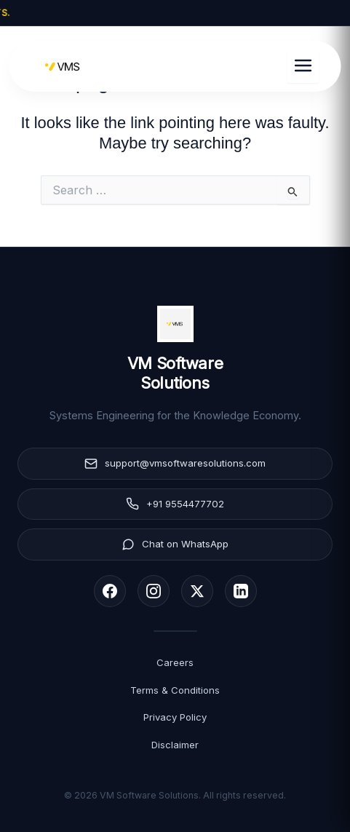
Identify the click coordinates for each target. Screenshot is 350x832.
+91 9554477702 (175, 503)
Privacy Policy (175, 717)
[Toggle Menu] (303, 66)
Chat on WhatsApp (175, 544)
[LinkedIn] (241, 591)
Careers (175, 662)
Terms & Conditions (175, 690)
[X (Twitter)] (197, 591)
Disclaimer (175, 744)
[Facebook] (110, 591)
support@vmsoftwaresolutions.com (175, 463)
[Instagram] (154, 591)
